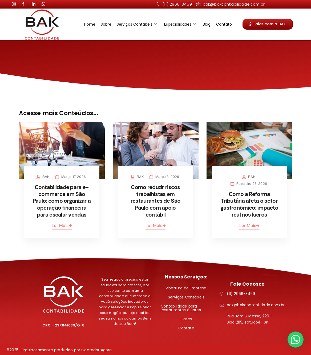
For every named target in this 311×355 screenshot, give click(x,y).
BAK (46, 177)
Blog (205, 24)
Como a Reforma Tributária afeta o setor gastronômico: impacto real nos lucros (249, 204)
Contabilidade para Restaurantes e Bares (181, 307)
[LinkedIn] (26, 4)
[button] (296, 340)
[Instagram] (16, 4)
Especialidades (179, 24)
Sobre (108, 24)
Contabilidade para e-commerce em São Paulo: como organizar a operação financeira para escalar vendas (61, 200)
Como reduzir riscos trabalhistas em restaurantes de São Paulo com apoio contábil (155, 200)
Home (92, 24)
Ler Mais (61, 225)
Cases (186, 318)
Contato (221, 24)
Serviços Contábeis (138, 24)
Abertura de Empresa (186, 287)
